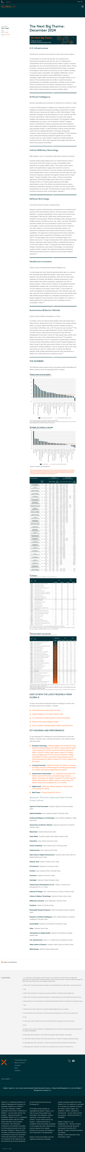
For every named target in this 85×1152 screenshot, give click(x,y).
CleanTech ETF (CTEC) (44, 776)
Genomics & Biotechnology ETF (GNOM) (52, 767)
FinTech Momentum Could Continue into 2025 (46, 710)
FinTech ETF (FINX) (43, 752)
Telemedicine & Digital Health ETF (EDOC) (54, 770)
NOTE (16, 1068)
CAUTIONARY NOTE (20, 1060)
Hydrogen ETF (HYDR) (62, 778)
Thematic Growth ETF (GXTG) (51, 792)
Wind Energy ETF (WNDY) (45, 780)
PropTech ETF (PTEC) (60, 759)
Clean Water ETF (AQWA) (46, 778)
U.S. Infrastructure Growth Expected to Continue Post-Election (51, 718)
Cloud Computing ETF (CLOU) (41, 750)
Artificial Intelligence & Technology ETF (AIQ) (62, 745)
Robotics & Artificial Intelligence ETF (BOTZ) (45, 748)
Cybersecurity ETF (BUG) (68, 748)
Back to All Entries (9, 962)
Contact (17, 1070)
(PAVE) (34, 776)
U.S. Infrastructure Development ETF (64, 773)
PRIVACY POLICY (19, 1062)
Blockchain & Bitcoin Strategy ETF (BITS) (55, 786)
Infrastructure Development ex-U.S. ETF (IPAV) (52, 782)
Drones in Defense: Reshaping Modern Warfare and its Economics (52, 725)
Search (79, 1)
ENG (10, 2)
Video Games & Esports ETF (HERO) (61, 752)
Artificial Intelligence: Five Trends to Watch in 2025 (47, 714)
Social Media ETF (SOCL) (40, 757)
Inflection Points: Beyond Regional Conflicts (45, 721)
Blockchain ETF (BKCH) (45, 759)
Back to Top (7, 1148)
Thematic (7, 34)
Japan (2, 2)
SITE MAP (17, 1065)
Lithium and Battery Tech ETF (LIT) (43, 754)
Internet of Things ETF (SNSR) (63, 754)
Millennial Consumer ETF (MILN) (57, 765)
